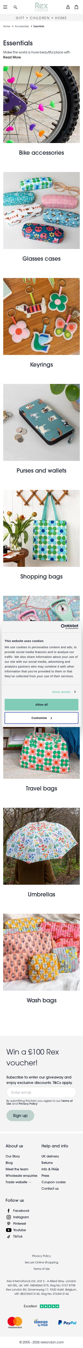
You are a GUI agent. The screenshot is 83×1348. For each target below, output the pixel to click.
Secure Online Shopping (41, 1262)
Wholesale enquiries (21, 1175)
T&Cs (57, 1082)
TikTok (18, 1236)
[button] (15, 7)
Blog (9, 1162)
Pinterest (19, 1223)
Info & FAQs (50, 1169)
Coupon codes (54, 1182)
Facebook (21, 1210)
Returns (47, 1162)
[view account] (68, 6)
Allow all (41, 704)
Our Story (13, 1156)
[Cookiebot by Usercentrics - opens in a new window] (60, 626)
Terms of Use (41, 1269)
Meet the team (17, 1169)
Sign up (20, 1115)
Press (45, 1175)
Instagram (21, 1217)
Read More (12, 57)
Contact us (50, 1188)
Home (6, 26)
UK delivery (50, 1156)
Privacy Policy (28, 1103)
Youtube (19, 1230)
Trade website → (18, 1182)
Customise (41, 718)
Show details (61, 692)
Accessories (22, 26)
